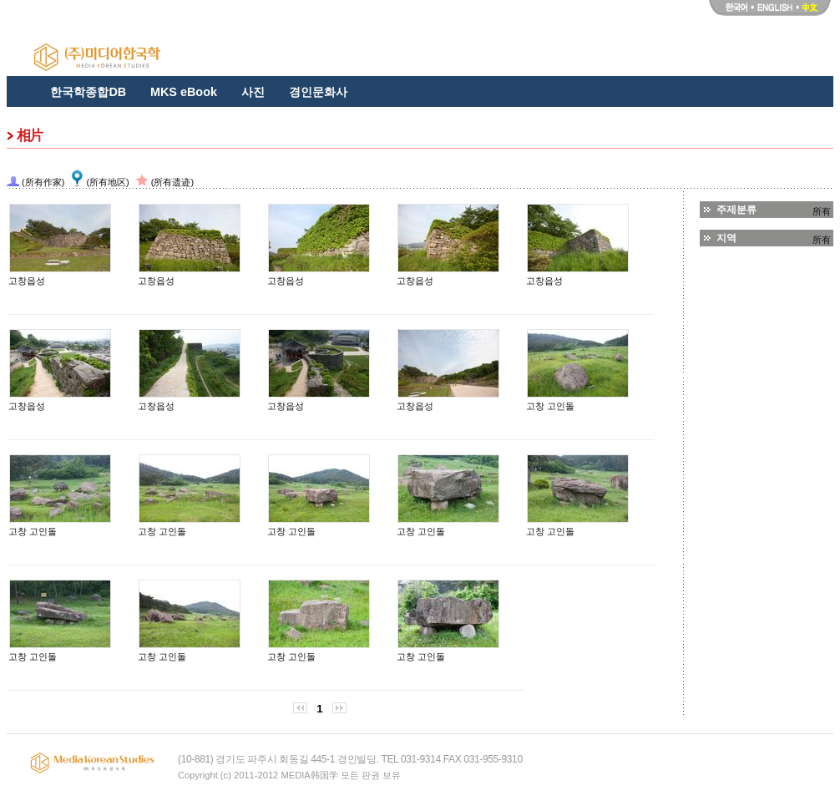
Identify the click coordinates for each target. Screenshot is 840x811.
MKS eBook (183, 92)
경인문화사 (318, 92)
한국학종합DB (88, 92)
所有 (821, 211)
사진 (253, 92)
